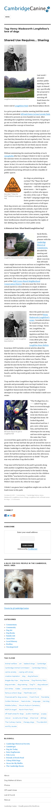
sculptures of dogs (20, 718)
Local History (11, 641)
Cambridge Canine (10, 806)
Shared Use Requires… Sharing (26, 40)
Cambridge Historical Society (18, 744)
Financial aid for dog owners (16, 697)
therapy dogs (29, 722)
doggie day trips (11, 680)
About (6, 775)
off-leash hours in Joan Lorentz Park (35, 114)
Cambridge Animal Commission (17, 668)
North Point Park (26, 710)
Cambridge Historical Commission (42, 245)
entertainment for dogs (31, 689)
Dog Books (10, 633)
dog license (24, 680)
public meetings (32, 714)
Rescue (7, 800)
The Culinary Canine (13, 722)
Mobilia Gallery (11, 705)
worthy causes (11, 726)
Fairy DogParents (13, 752)
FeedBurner (32, 549)
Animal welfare (11, 664)
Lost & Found (9, 795)
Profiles (9, 644)
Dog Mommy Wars (39, 680)
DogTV (32, 685)
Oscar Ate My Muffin (14, 763)
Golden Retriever (12, 701)
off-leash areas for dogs (14, 714)
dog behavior (33, 676)
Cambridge (41, 664)
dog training (22, 685)
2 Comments (15, 499)
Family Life (10, 636)
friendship (45, 697)
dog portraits (10, 685)
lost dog (46, 701)
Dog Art (9, 630)
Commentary (20, 495)
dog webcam (43, 685)
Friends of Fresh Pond (15, 758)
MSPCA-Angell (11, 710)
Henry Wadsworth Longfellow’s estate (39, 317)
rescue (7, 718)
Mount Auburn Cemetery (29, 705)
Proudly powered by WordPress (28, 806)
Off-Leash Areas (10, 790)
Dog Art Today (12, 749)
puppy (44, 714)
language (36, 701)
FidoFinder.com (30, 693)
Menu (7, 17)
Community (11, 627)
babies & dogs (29, 664)
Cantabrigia (11, 747)
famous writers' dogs (13, 693)
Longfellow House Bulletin (39, 345)
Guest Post (10, 639)
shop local (34, 718)
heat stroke (25, 701)
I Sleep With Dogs (13, 760)
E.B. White (9, 689)
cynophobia (9, 156)
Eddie (18, 689)
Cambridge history (33, 495)
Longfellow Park (21, 106)
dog (23, 676)
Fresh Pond (34, 697)
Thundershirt (41, 722)
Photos (7, 785)
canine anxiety (10, 672)
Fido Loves (10, 755)
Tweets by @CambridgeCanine (16, 608)
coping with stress (26, 672)
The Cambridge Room (15, 766)
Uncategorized (12, 647)
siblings (43, 718)
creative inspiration (12, 676)
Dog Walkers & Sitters (13, 780)
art (20, 664)
